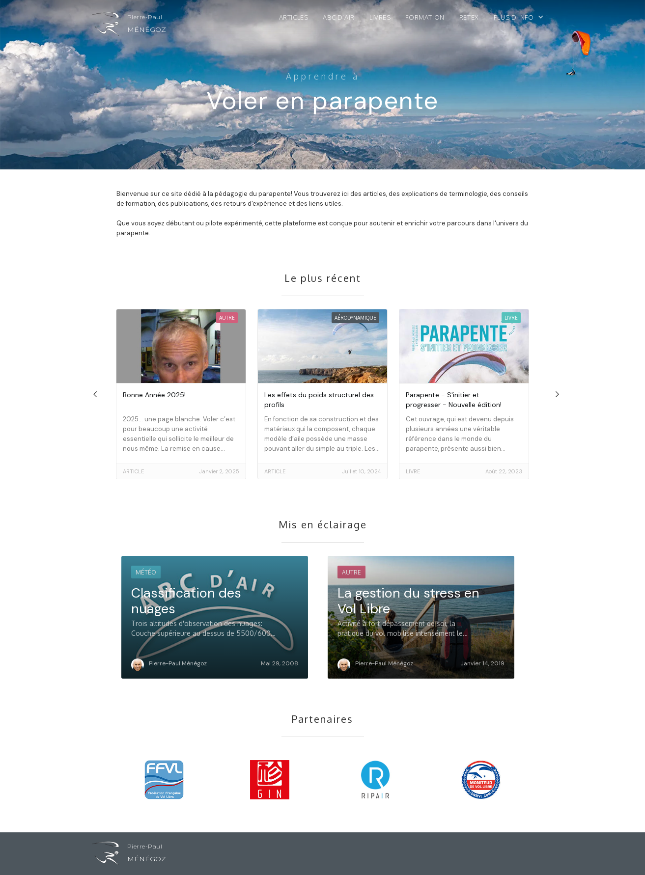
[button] (524, 19)
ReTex (469, 17)
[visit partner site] (164, 777)
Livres (380, 17)
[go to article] (181, 394)
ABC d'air (338, 17)
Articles (293, 17)
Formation (424, 17)
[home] (129, 26)
